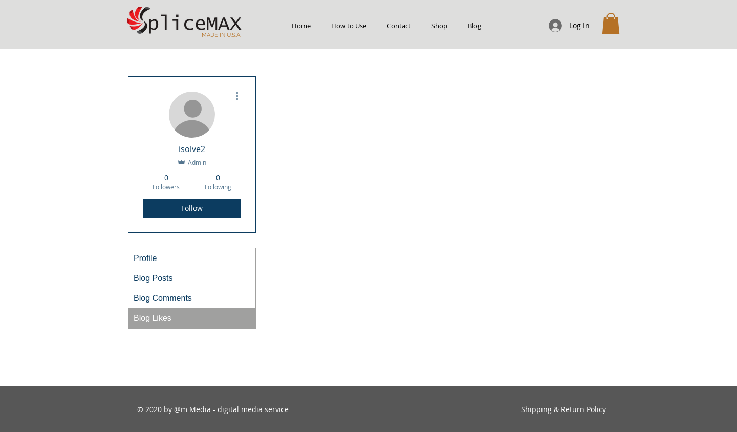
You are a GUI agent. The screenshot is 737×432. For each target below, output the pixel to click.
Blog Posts (153, 278)
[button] (611, 23)
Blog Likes (152, 318)
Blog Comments (163, 298)
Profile (145, 258)
